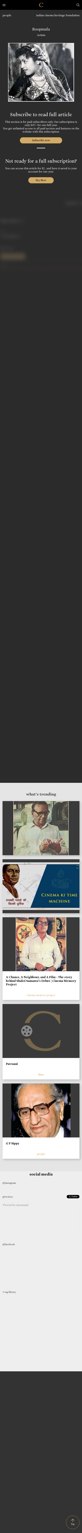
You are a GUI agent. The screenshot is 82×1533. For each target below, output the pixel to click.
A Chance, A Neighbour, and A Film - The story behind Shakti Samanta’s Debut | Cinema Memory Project (41, 980)
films (41, 1074)
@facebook (9, 1244)
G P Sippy (12, 1143)
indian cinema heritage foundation (57, 15)
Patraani (12, 1064)
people (7, 15)
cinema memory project (41, 995)
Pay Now (41, 180)
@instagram (9, 1182)
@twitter (8, 1196)
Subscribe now (41, 140)
